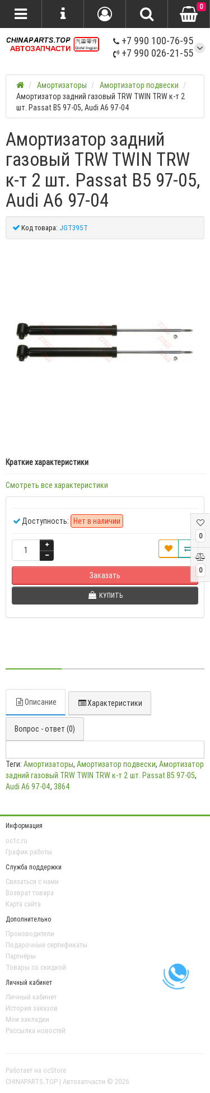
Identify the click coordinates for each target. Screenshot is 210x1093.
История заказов (32, 1008)
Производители (30, 933)
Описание (36, 702)
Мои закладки (27, 1019)
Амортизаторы (48, 764)
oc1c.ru (16, 840)
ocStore (54, 1070)
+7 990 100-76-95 (153, 40)
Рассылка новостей (36, 1030)
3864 (62, 787)
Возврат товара (30, 892)
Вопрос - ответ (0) (45, 729)
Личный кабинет (31, 997)
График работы (29, 852)
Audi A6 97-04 (28, 787)
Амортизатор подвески (116, 764)
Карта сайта (23, 904)
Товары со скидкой (36, 967)
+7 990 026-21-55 (153, 52)
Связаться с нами (32, 881)
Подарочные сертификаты (46, 945)
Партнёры (21, 956)
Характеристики (109, 703)
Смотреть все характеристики (57, 485)
